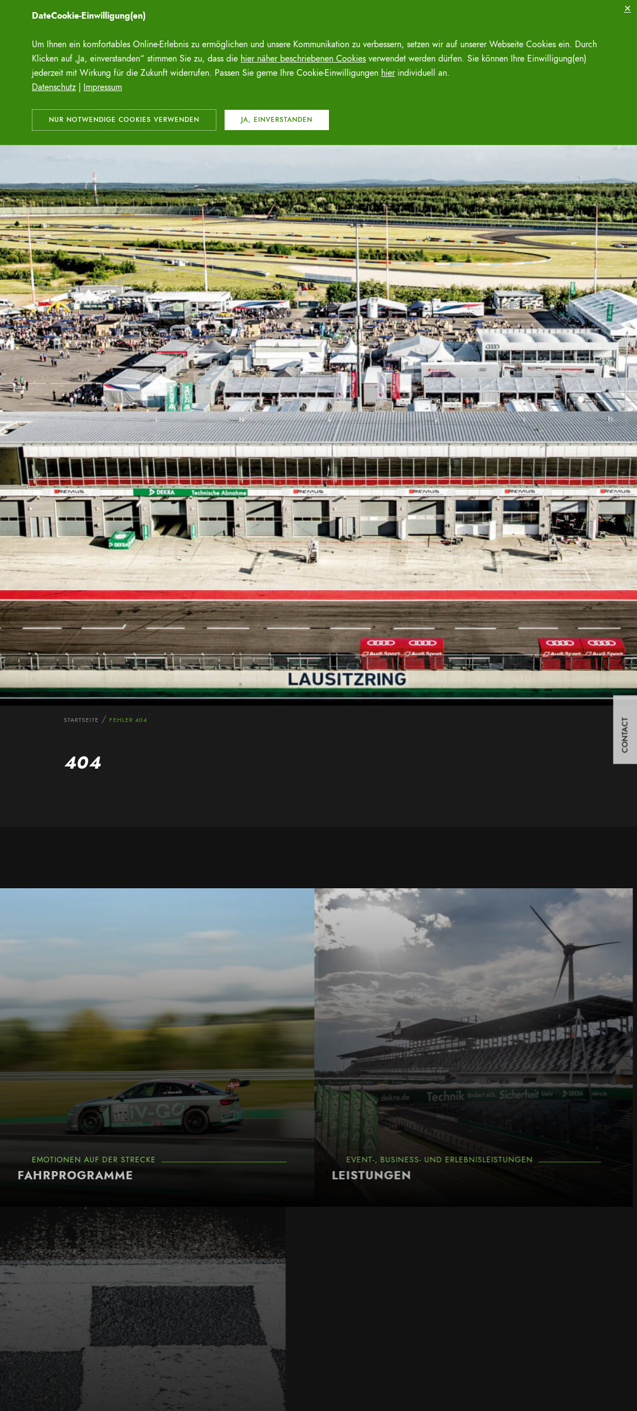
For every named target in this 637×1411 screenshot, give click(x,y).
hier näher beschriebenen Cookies (303, 59)
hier (388, 73)
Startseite (81, 719)
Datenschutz (54, 87)
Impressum (102, 87)
